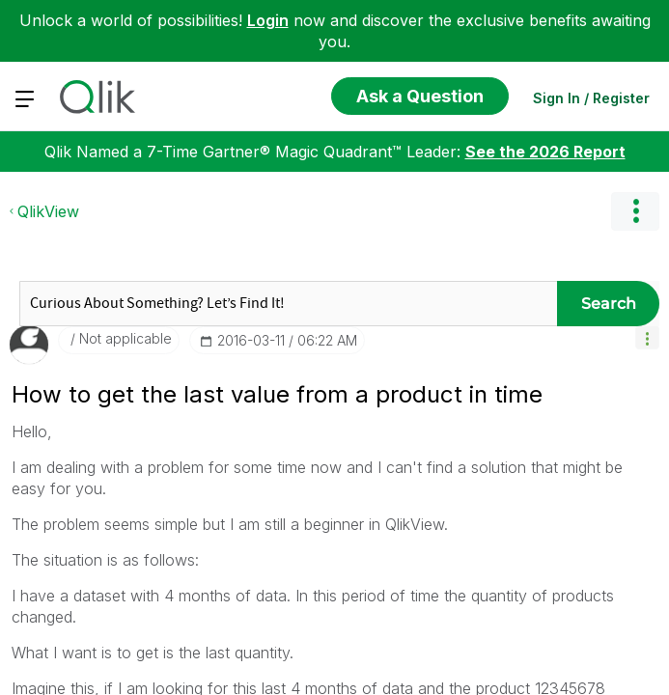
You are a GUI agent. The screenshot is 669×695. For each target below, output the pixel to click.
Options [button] (635, 394)
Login (268, 20)
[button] (647, 521)
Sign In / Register (591, 98)
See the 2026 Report (545, 335)
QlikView (48, 394)
